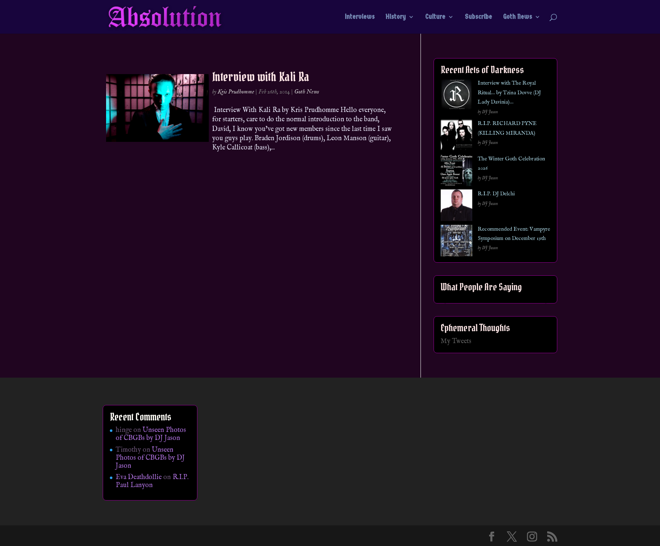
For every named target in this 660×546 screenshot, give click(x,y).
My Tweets (456, 341)
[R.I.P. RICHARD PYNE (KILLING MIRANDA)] (456, 136)
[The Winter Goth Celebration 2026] (456, 171)
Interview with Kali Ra (260, 77)
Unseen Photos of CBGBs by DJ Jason (151, 434)
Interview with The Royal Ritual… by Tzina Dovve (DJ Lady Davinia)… (509, 93)
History (396, 17)
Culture (435, 17)
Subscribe (478, 17)
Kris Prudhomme (236, 92)
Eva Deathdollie (139, 477)
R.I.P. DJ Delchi (496, 193)
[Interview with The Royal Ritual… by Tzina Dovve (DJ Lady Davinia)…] (456, 96)
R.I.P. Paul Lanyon (152, 481)
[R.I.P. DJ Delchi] (456, 206)
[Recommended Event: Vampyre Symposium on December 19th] (456, 242)
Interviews (360, 17)
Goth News (517, 17)
